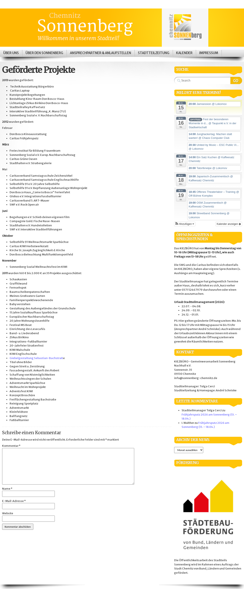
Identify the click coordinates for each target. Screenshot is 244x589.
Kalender (184, 53)
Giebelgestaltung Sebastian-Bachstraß (36, 358)
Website (7, 513)
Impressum (208, 53)
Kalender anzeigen (229, 224)
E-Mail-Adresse (14, 501)
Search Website (236, 80)
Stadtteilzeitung (153, 53)
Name (7, 488)
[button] (184, 224)
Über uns (11, 53)
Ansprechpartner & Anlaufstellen (100, 53)
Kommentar (11, 446)
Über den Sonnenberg (44, 53)
